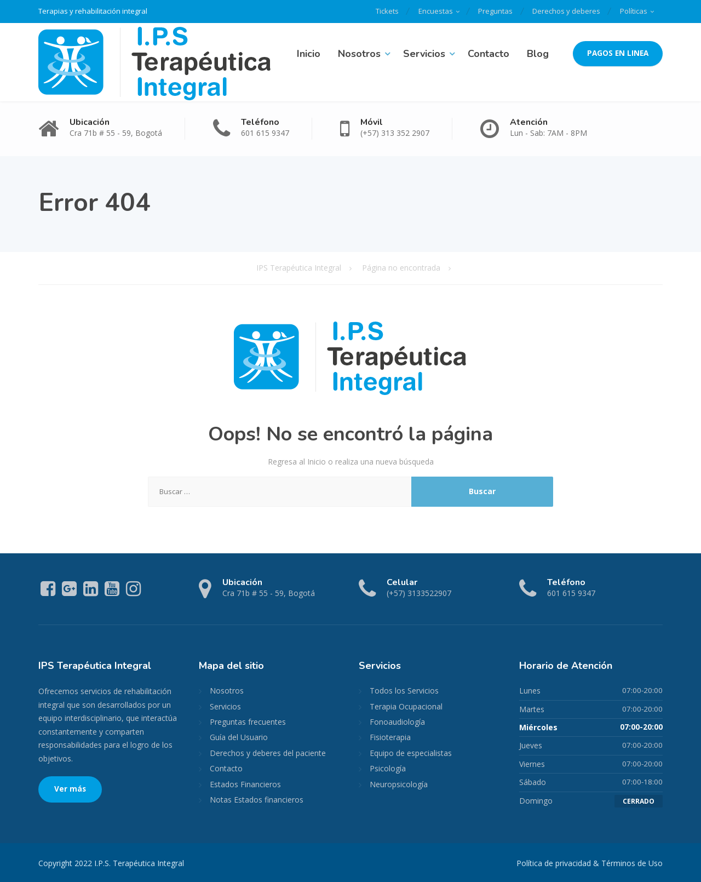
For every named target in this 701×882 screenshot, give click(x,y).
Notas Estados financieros (256, 799)
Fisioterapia (390, 737)
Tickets (380, 11)
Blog (538, 53)
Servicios (424, 53)
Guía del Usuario (239, 737)
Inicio (308, 53)
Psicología (388, 768)
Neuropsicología (399, 783)
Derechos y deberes (564, 11)
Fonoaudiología (397, 721)
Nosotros (359, 53)
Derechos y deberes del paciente (268, 752)
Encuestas (430, 11)
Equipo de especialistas (411, 752)
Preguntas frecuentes (248, 721)
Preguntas (491, 11)
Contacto (488, 53)
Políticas (633, 11)
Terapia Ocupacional (406, 706)
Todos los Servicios (404, 690)
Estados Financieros (245, 783)
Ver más (70, 789)
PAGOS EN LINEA (617, 53)
